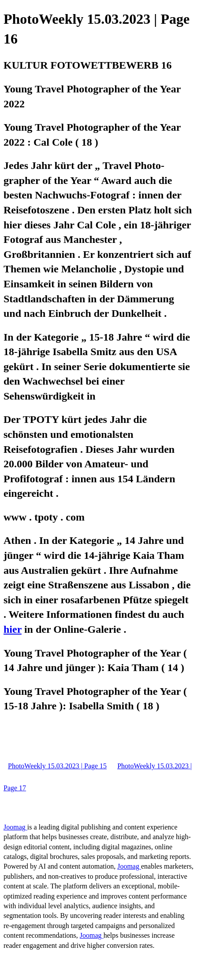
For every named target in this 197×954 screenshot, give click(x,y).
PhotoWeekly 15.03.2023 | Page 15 (57, 766)
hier (13, 629)
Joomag (15, 827)
